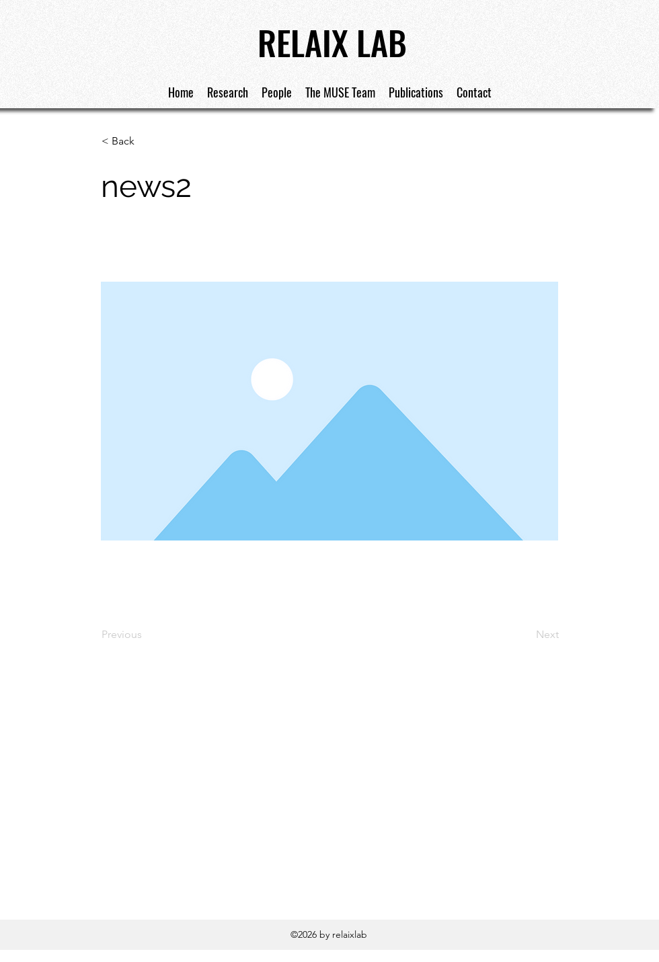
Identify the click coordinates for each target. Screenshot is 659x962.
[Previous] (146, 634)
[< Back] (146, 141)
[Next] (525, 634)
